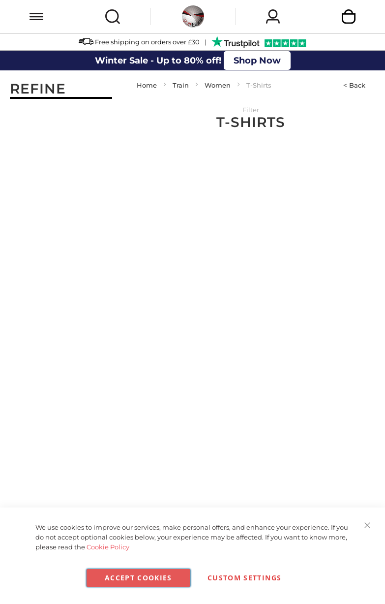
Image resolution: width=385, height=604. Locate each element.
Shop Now (257, 60)
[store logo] (193, 16)
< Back (354, 85)
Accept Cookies (138, 577)
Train (181, 85)
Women (218, 85)
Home (147, 85)
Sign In (273, 16)
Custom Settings (244, 577)
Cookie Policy (108, 547)
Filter (250, 110)
